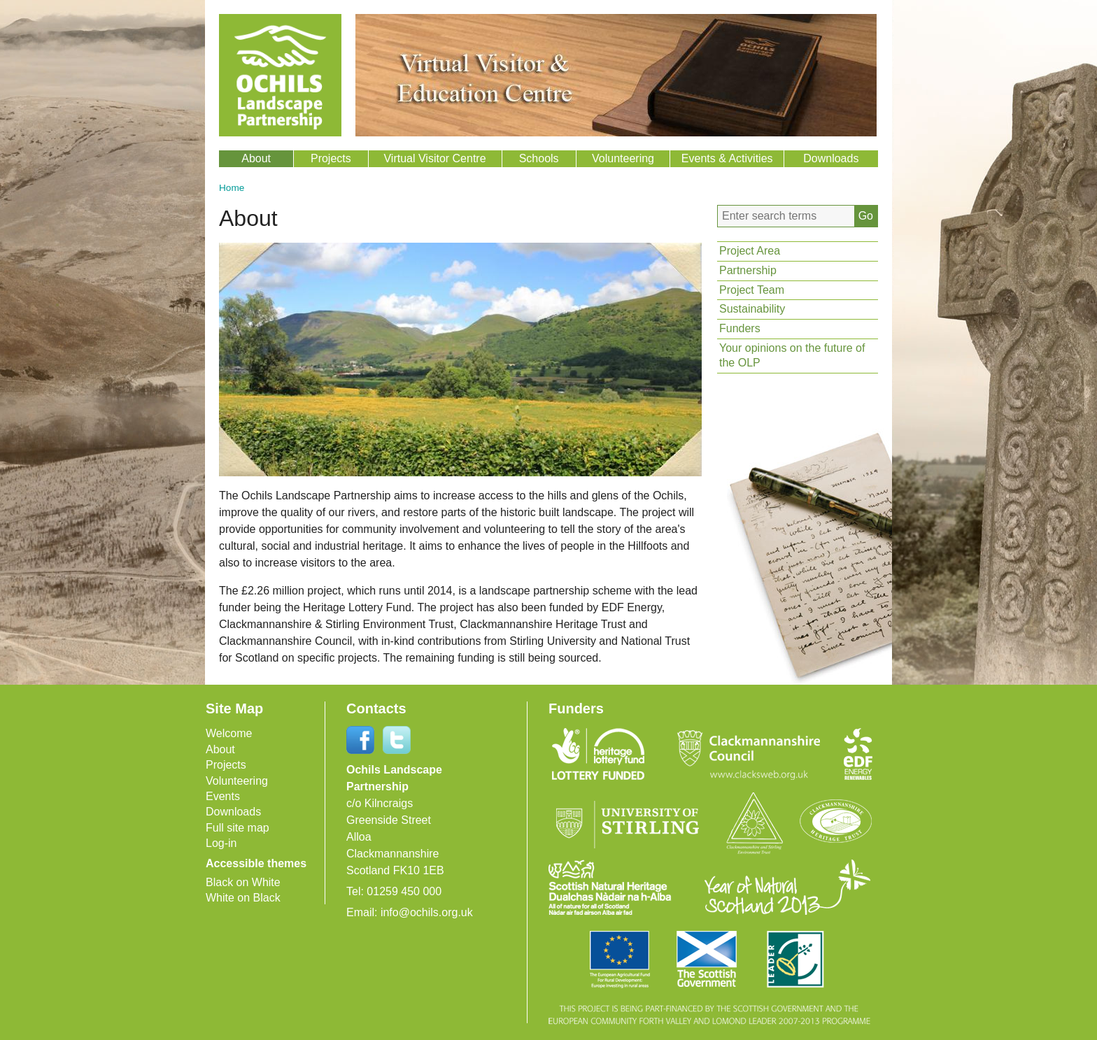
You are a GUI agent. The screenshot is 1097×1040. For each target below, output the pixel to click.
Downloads (830, 158)
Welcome (229, 733)
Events (223, 796)
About (256, 158)
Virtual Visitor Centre (434, 158)
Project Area (749, 251)
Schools (539, 158)
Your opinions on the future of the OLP (792, 355)
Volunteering (623, 158)
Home (231, 188)
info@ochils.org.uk (427, 912)
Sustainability (752, 309)
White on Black (243, 898)
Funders (739, 328)
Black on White (243, 882)
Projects (331, 158)
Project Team (751, 290)
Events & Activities (727, 158)
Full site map (237, 828)
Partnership (748, 270)
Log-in (221, 843)
